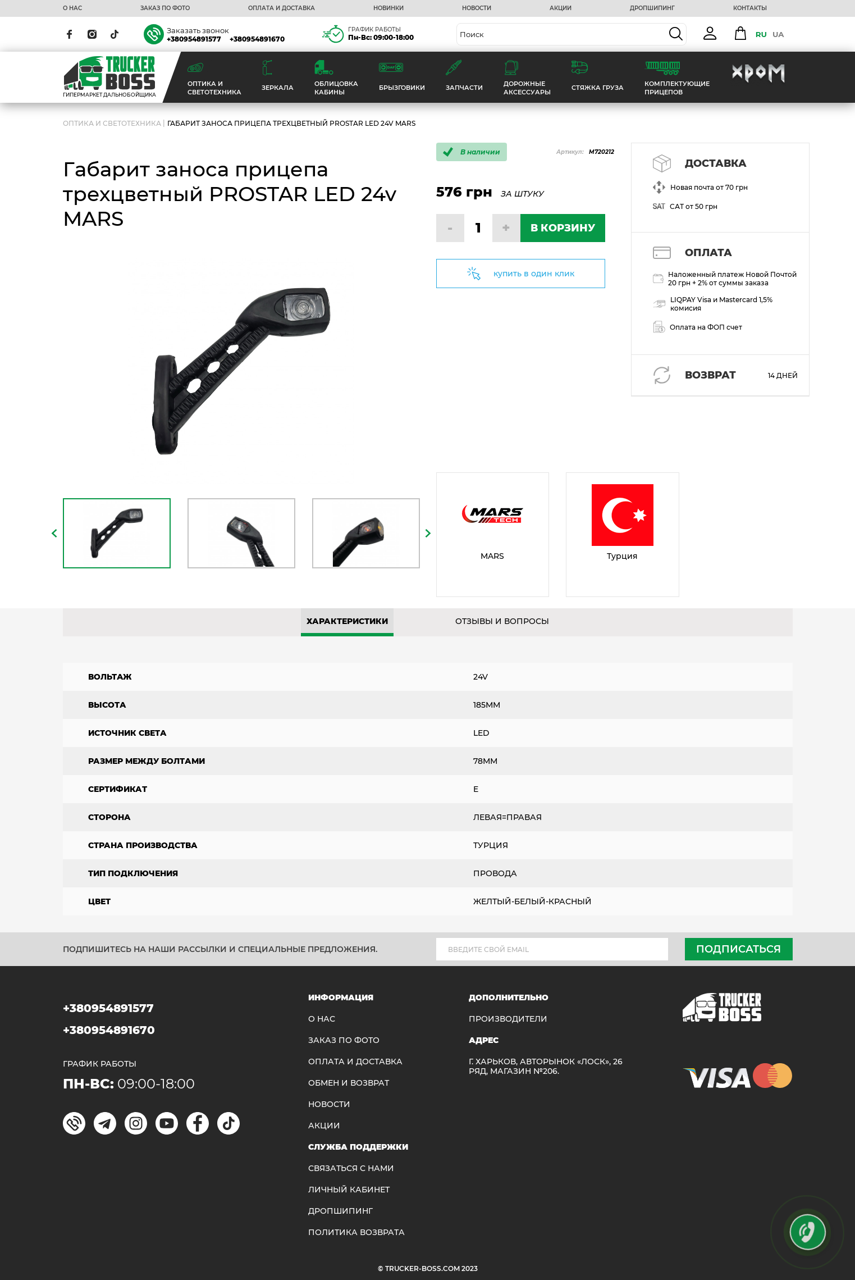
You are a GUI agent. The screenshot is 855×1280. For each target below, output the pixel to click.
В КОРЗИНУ (563, 228)
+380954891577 (194, 39)
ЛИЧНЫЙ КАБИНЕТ (349, 1190)
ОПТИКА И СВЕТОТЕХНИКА (112, 123)
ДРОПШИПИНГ (652, 8)
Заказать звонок (198, 30)
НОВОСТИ (476, 8)
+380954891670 (257, 39)
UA (778, 34)
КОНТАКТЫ (750, 8)
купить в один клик (533, 273)
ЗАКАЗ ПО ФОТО (165, 8)
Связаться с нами (351, 1168)
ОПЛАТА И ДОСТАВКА (281, 8)
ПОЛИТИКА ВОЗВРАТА (356, 1232)
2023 (469, 1268)
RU (761, 34)
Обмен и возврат (348, 1083)
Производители (508, 1019)
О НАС (72, 8)
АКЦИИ (560, 8)
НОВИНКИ (388, 8)
